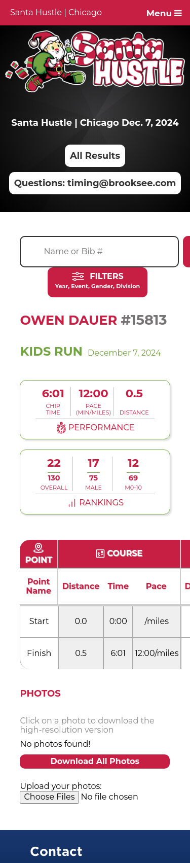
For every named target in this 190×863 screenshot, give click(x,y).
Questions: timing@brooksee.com (95, 183)
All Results (95, 155)
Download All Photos (94, 761)
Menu (164, 13)
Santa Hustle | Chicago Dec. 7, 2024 (94, 122)
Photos (40, 693)
